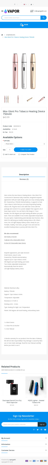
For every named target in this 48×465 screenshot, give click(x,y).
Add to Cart (26, 150)
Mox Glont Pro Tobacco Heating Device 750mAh (19, 37)
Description (24, 174)
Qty (4, 150)
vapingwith (12, 460)
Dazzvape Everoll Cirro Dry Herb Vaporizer (12, 402)
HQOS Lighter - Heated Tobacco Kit (36, 402)
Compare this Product (27, 154)
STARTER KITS (10, 35)
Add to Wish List (10, 154)
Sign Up (42, 424)
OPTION (7, 141)
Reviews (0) (24, 179)
